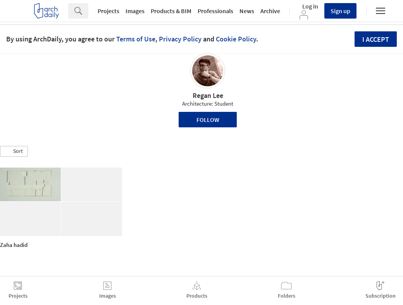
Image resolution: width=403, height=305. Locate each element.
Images (135, 11)
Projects (108, 11)
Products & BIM (171, 11)
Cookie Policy (236, 38)
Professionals (215, 11)
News (246, 11)
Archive (270, 11)
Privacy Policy (180, 38)
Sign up (340, 11)
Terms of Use (135, 38)
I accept (375, 39)
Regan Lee (208, 95)
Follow (207, 119)
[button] (14, 151)
